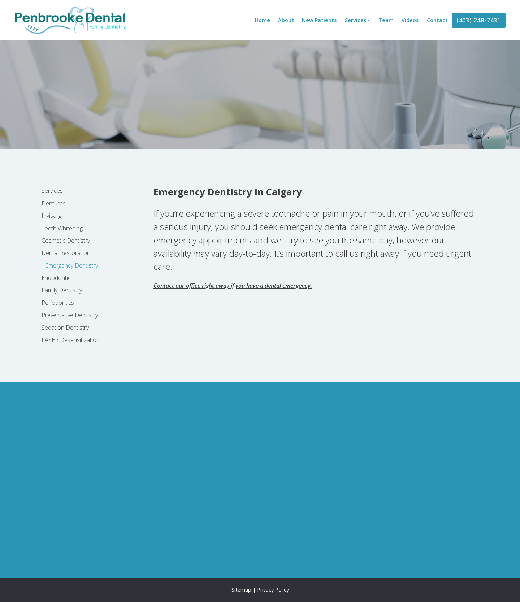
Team (386, 20)
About (286, 20)
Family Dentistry (62, 290)
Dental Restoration (66, 253)
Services (355, 20)
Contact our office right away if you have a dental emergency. (232, 286)
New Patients (319, 20)
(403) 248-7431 (478, 20)
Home (262, 20)
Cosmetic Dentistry (66, 240)
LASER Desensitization (71, 340)
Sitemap (241, 589)
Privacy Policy (273, 589)
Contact (437, 20)
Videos (410, 20)
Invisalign (53, 216)
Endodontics (58, 278)
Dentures (54, 203)
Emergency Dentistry (71, 265)
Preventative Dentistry (70, 315)
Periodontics (58, 303)
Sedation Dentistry (65, 328)
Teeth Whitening (62, 228)
